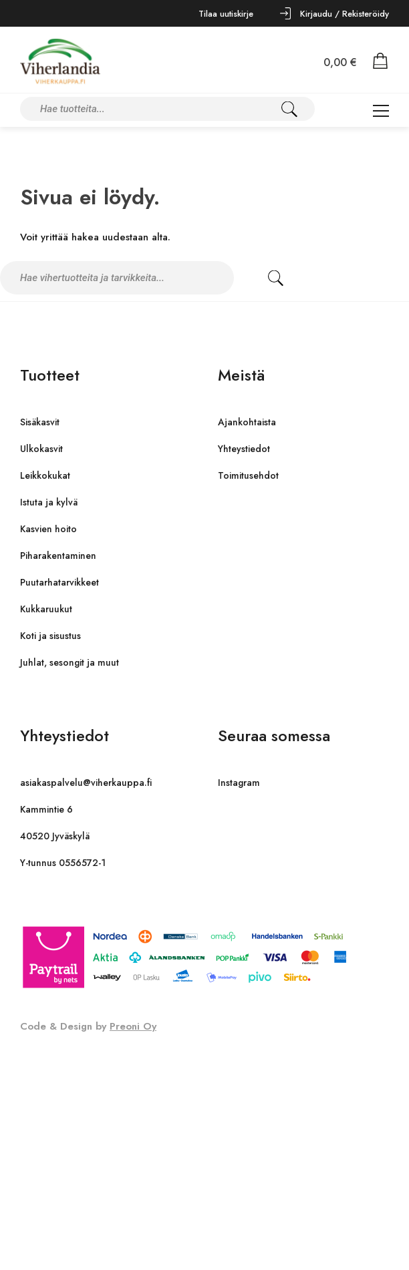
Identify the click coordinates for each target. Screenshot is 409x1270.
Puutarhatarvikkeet (59, 582)
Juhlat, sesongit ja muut (69, 662)
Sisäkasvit (39, 422)
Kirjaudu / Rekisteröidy (344, 13)
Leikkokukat (45, 475)
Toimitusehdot (248, 475)
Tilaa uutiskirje (225, 13)
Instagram (239, 782)
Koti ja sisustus (50, 635)
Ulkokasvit (41, 448)
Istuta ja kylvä (49, 502)
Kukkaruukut (46, 609)
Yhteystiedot (244, 448)
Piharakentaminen (58, 555)
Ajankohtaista (247, 422)
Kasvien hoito (48, 529)
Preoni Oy (133, 1026)
